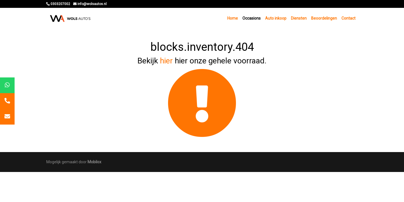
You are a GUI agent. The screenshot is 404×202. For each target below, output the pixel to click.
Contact (348, 18)
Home (232, 18)
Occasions (251, 18)
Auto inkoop (275, 18)
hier (166, 60)
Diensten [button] (299, 18)
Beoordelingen (324, 18)
